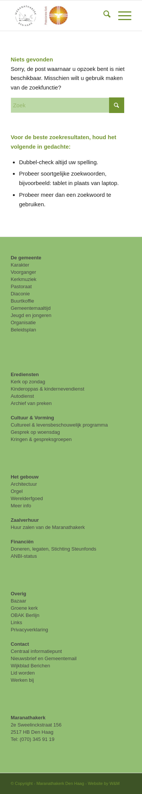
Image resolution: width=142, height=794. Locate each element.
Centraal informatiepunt (36, 651)
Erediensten (25, 374)
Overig (18, 593)
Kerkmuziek (23, 279)
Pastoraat (21, 286)
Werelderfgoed (27, 498)
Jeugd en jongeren (31, 315)
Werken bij (22, 680)
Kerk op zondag (28, 381)
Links (16, 622)
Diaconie (20, 294)
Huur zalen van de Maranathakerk (48, 527)
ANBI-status (24, 556)
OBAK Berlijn (25, 615)
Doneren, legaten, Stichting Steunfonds (53, 549)
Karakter (20, 265)
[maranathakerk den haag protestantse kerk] (59, 15)
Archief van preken (31, 403)
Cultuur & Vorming (32, 418)
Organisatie (23, 322)
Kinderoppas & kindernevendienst (47, 389)
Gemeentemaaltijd (31, 308)
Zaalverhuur (25, 520)
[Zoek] (103, 15)
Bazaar (18, 601)
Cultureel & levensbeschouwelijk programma (59, 425)
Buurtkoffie (22, 301)
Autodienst (22, 396)
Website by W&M (104, 783)
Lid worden (23, 673)
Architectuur (24, 484)
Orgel (17, 491)
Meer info (21, 505)
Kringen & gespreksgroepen (41, 439)
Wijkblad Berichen (30, 665)
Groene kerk (24, 608)
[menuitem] (103, 15)
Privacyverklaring (29, 629)
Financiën (22, 542)
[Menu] (121, 15)
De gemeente (26, 257)
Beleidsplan (23, 330)
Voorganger (23, 272)
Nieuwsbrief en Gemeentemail (43, 658)
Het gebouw (25, 477)
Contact (20, 644)
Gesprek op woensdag (35, 432)
